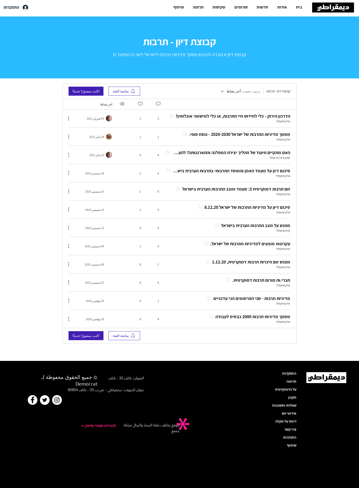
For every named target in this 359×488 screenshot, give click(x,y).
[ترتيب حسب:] (240, 91)
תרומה (291, 381)
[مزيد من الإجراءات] (71, 118)
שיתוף (291, 445)
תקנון (292, 397)
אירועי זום (289, 413)
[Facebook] (32, 400)
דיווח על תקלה (285, 421)
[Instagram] (57, 400)
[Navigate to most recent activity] (96, 118)
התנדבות (289, 437)
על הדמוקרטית (285, 389)
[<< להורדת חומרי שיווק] (94, 426)
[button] (282, 7)
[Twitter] (45, 400)
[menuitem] (124, 91)
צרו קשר (290, 429)
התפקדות (289, 373)
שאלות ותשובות (284, 405)
